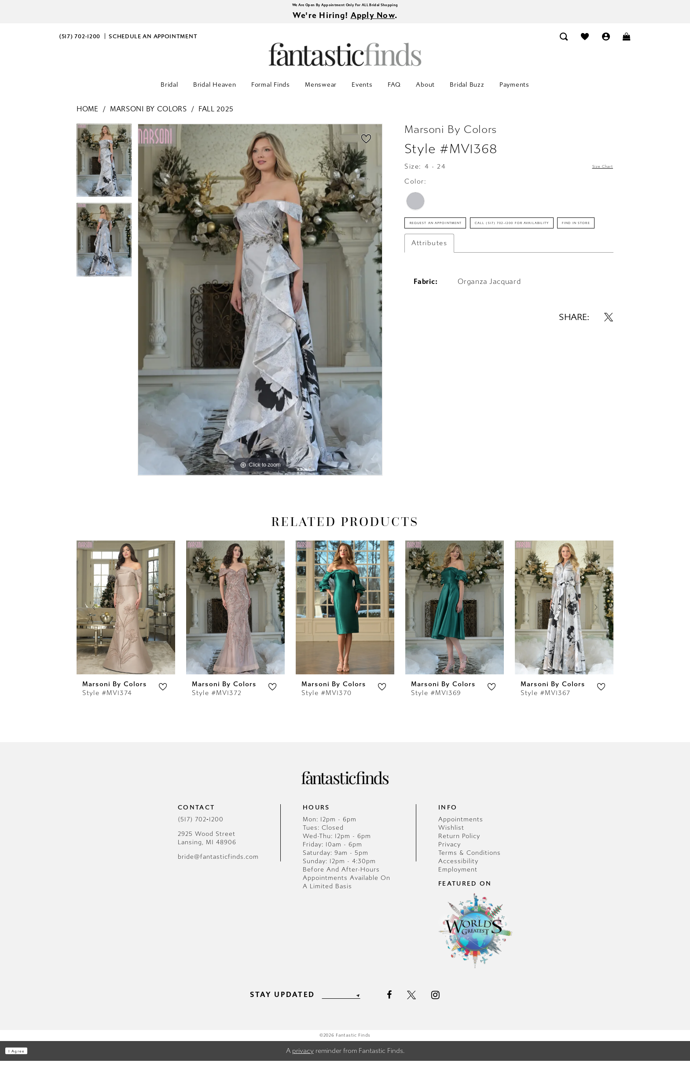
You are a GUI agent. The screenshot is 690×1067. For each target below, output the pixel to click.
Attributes (429, 311)
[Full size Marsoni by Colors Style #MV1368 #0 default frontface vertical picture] (260, 306)
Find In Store (437, 287)
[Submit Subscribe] (370, 1000)
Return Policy (459, 842)
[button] (606, 42)
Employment (457, 875)
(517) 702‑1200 (201, 825)
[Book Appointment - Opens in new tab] (153, 42)
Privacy (449, 850)
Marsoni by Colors (148, 115)
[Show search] (564, 42)
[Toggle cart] (627, 42)
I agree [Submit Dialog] (25, 1057)
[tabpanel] (104, 170)
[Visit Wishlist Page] (584, 42)
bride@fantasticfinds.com (218, 863)
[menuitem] (80, 42)
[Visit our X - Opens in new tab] (426, 1001)
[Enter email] (341, 1000)
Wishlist (451, 834)
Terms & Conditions (469, 859)
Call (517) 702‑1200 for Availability (474, 262)
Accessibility (458, 867)
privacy (303, 1057)
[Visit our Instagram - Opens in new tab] (450, 1000)
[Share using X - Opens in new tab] (608, 385)
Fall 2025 (215, 115)
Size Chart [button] (594, 173)
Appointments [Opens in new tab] (460, 825)
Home (88, 115)
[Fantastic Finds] (345, 60)
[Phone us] (80, 42)
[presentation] (126, 613)
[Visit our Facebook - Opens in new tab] (404, 1001)
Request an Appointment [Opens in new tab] (458, 236)
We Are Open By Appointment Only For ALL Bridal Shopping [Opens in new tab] (345, 6)
